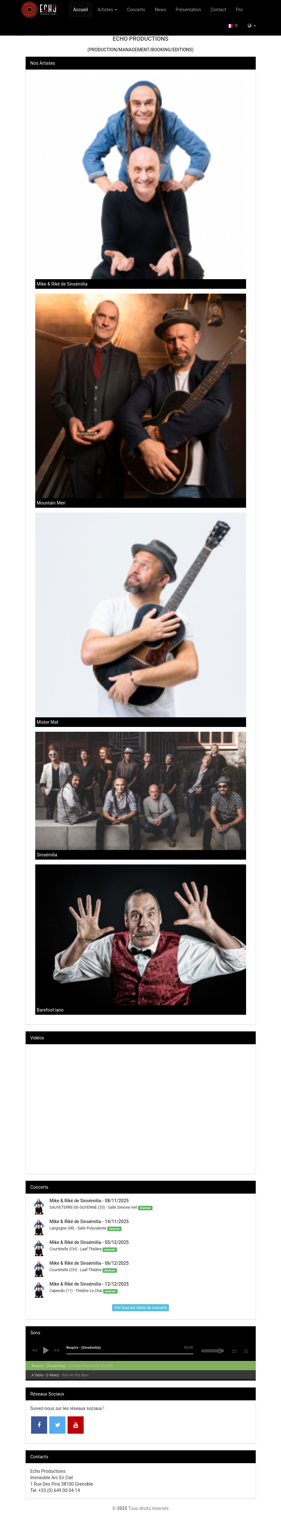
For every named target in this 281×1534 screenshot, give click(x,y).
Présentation (188, 9)
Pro (239, 9)
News (160, 9)
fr (232, 25)
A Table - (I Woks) (60, 1374)
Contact (218, 9)
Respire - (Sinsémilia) (72, 1365)
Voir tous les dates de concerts (140, 1307)
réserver (145, 1207)
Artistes (107, 9)
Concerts (136, 9)
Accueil (80, 9)
